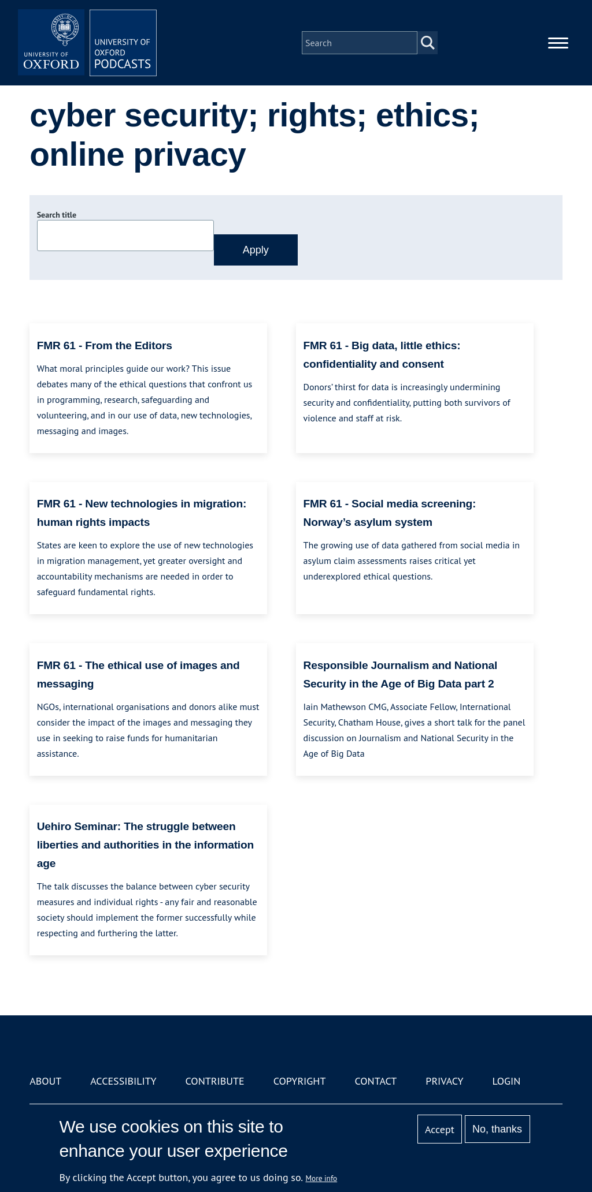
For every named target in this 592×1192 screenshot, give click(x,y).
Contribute (215, 1081)
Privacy (444, 1081)
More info (322, 1178)
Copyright (299, 1081)
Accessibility (123, 1081)
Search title (56, 215)
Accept (439, 1129)
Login (507, 1081)
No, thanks (497, 1129)
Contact (375, 1081)
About (45, 1081)
